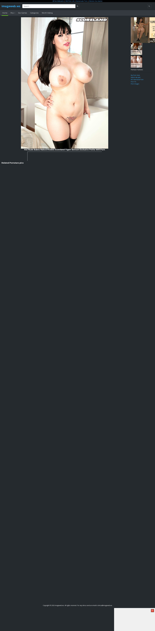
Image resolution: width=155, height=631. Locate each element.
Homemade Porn (81, 1)
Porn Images (135, 84)
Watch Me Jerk (135, 77)
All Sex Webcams (58, 1)
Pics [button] (12, 13)
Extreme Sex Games (95, 1)
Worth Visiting (47, 13)
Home (4, 13)
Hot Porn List (69, 1)
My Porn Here (135, 75)
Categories (34, 13)
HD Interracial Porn (137, 79)
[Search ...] (49, 6)
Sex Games (22, 13)
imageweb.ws (11, 6)
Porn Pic (133, 82)
